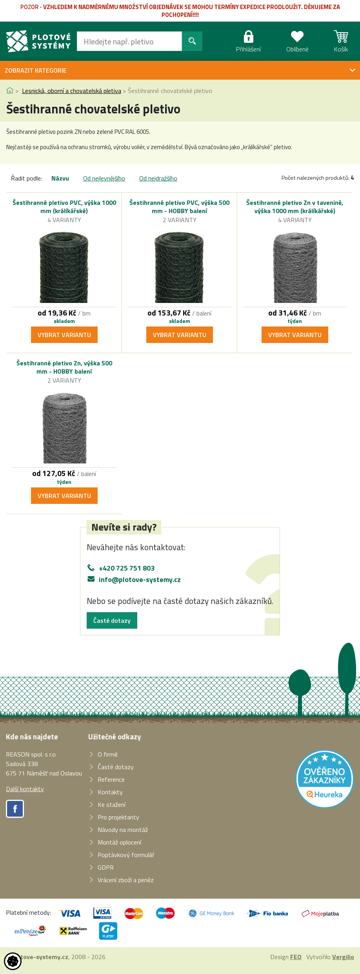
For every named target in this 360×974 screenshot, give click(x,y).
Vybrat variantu (64, 334)
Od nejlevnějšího (104, 178)
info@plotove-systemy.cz (140, 579)
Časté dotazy (112, 620)
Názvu (60, 178)
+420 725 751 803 (127, 568)
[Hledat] (129, 41)
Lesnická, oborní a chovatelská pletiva (71, 90)
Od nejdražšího (158, 178)
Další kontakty (25, 788)
